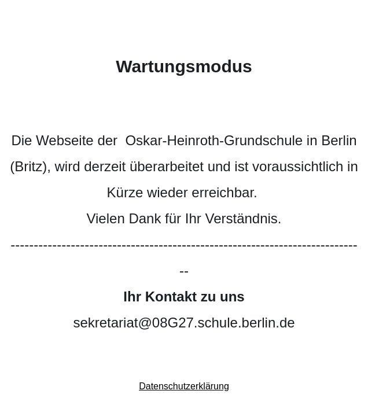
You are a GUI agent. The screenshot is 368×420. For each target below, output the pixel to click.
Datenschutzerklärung (184, 386)
